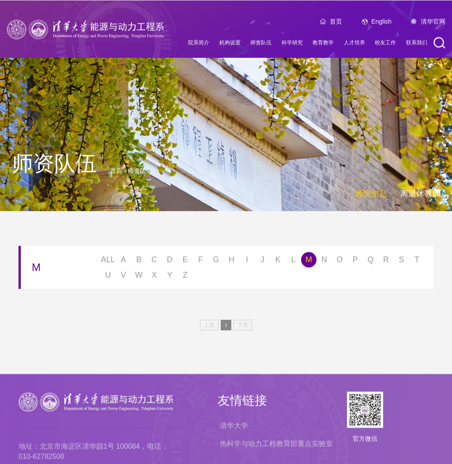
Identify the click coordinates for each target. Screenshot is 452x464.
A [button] (123, 261)
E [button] (185, 261)
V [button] (123, 276)
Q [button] (370, 261)
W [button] (139, 276)
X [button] (154, 276)
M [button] (308, 261)
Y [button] (169, 276)
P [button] (355, 261)
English (381, 23)
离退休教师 (420, 193)
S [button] (401, 261)
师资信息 (371, 193)
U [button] (108, 276)
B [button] (138, 261)
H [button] (231, 261)
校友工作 (385, 44)
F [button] (200, 261)
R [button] (386, 261)
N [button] (324, 261)
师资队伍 (260, 44)
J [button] (262, 261)
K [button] (277, 261)
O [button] (339, 261)
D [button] (170, 261)
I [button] (247, 261)
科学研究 (292, 44)
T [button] (416, 261)
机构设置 (230, 44)
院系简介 (198, 44)
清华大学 (234, 457)
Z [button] (185, 276)
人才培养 (354, 44)
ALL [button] (108, 261)
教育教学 (323, 44)
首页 (336, 23)
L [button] (293, 261)
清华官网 (433, 23)
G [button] (216, 261)
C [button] (154, 261)
